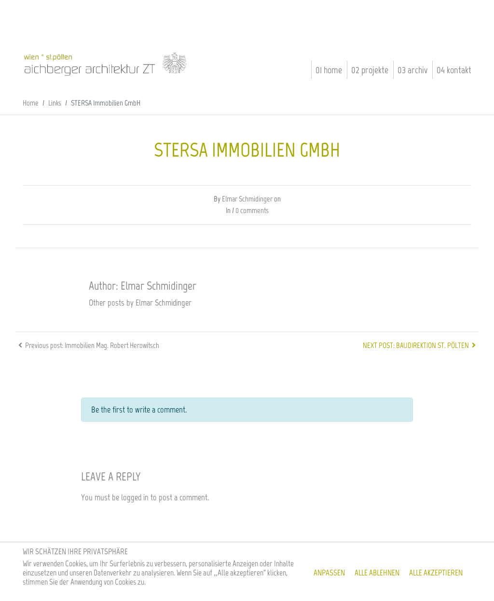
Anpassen (329, 572)
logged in (135, 497)
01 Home (329, 70)
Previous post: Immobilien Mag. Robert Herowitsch (87, 345)
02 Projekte (369, 70)
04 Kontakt (454, 70)
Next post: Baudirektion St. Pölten (421, 345)
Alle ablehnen (377, 572)
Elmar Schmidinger (247, 198)
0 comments (252, 210)
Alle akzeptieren (436, 572)
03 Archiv (412, 70)
